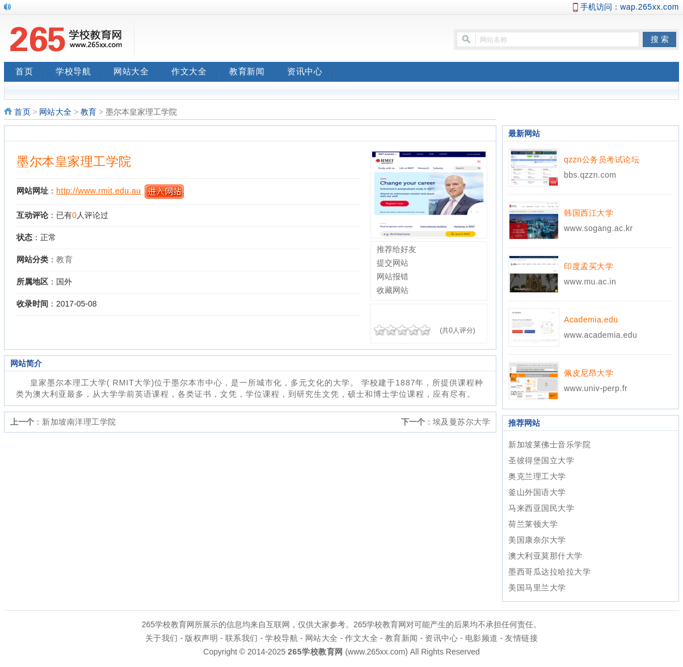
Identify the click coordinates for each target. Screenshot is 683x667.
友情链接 (521, 638)
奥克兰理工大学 (537, 476)
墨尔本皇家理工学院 (74, 161)
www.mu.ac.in (590, 281)
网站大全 (136, 72)
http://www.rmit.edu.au (98, 190)
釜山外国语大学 (537, 492)
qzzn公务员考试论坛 (601, 159)
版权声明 (201, 638)
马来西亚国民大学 (541, 508)
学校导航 (79, 72)
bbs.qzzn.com (590, 174)
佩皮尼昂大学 (588, 372)
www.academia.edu (600, 334)
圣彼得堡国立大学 (541, 460)
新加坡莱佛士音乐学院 (549, 444)
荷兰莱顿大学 (533, 523)
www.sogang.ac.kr (598, 228)
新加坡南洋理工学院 (79, 421)
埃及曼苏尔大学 (462, 421)
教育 (89, 112)
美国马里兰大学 (537, 587)
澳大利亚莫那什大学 (545, 555)
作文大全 (194, 72)
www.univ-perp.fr (595, 388)
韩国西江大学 (588, 212)
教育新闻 (252, 72)
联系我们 (241, 638)
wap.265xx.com (649, 6)
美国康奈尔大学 (537, 539)
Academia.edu (591, 319)
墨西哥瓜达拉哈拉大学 (549, 571)
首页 (29, 72)
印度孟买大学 (588, 266)
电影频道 (481, 638)
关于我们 (161, 638)
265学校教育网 (315, 651)
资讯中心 (310, 72)
